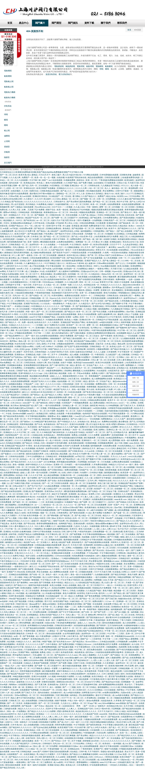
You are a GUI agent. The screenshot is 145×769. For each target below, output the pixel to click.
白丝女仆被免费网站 (27, 287)
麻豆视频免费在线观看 (127, 277)
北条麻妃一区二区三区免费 (27, 239)
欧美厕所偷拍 (91, 507)
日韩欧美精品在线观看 (49, 191)
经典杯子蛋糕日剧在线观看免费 (55, 751)
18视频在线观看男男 (65, 344)
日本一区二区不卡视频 (72, 741)
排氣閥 (7, 152)
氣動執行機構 (9, 97)
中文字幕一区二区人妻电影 (52, 607)
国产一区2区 (89, 706)
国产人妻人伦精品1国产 (48, 489)
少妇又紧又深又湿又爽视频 (64, 735)
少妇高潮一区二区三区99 (40, 564)
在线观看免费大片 (115, 298)
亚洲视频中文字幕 (97, 518)
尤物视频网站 (112, 647)
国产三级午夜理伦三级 (59, 365)
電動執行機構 (9, 92)
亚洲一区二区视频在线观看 (91, 293)
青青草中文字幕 (106, 282)
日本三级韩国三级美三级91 (113, 674)
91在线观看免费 (121, 392)
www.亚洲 (64, 760)
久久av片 (123, 456)
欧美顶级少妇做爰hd (55, 502)
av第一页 (18, 636)
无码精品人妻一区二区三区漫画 (75, 405)
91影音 (42, 518)
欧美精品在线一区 (92, 285)
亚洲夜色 (7, 532)
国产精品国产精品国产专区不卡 (20, 674)
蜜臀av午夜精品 (10, 212)
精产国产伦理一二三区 (103, 612)
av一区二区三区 (43, 220)
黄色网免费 (133, 188)
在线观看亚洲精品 (59, 379)
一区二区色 (82, 566)
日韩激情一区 (102, 666)
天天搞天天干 (15, 719)
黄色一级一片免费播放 (16, 711)
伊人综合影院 (65, 489)
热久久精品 (33, 518)
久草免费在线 (90, 698)
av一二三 (38, 505)
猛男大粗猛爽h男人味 (107, 314)
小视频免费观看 (102, 349)
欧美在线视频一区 (9, 360)
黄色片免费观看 (67, 336)
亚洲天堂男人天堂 (135, 585)
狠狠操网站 (139, 191)
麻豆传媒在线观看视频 (72, 666)
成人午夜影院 (23, 258)
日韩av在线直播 (47, 725)
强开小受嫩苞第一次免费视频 (89, 220)
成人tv (125, 743)
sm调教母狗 (20, 301)
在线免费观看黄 (114, 204)
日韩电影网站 (99, 231)
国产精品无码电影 (119, 574)
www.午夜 (15, 751)
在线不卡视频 (67, 362)
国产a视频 (108, 510)
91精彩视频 (133, 400)
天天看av (96, 242)
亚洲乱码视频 (31, 400)
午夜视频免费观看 (81, 403)
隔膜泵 (7, 157)
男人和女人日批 (71, 223)
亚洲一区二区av (7, 333)
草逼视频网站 (24, 411)
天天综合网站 (135, 196)
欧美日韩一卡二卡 (27, 328)
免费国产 (101, 196)
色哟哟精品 (23, 379)
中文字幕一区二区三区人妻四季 (130, 330)
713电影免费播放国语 (70, 558)
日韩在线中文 (60, 202)
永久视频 (52, 676)
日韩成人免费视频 (35, 601)
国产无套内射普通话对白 (132, 738)
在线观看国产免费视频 (29, 690)
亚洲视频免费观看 (106, 443)
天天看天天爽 (35, 282)
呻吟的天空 (102, 615)
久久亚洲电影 (109, 663)
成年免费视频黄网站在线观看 (111, 684)
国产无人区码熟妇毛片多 (117, 432)
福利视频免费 (96, 446)
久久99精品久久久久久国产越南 (64, 427)
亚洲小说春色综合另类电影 (81, 352)
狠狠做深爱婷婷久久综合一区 (75, 376)
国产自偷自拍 (44, 427)
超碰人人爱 (25, 472)
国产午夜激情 (107, 336)
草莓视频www (124, 293)
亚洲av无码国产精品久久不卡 (43, 387)
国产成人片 (46, 588)
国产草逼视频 (43, 459)
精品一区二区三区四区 (42, 389)
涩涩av (101, 255)
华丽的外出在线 (105, 481)
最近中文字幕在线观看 (109, 746)
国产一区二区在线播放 (126, 534)
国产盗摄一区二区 (121, 513)
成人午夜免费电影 (43, 636)
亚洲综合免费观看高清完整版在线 (101, 333)
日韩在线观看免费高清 (39, 258)
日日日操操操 (110, 690)
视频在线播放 (104, 609)
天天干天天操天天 (105, 711)
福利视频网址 (86, 231)
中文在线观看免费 (110, 719)
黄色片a (91, 566)
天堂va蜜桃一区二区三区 (43, 655)
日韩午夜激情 (109, 279)
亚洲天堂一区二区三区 (131, 542)
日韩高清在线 (30, 362)
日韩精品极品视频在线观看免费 (48, 545)
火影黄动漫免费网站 (116, 312)
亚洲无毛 (74, 529)
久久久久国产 (120, 419)
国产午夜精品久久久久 (67, 422)
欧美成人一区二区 (28, 459)
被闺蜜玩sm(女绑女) (14, 542)
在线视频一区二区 (122, 489)
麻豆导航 (37, 641)
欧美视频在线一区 (40, 440)
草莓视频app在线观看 (57, 408)
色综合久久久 (31, 647)
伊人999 (38, 757)
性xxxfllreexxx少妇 (43, 207)
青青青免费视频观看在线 (47, 523)
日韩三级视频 (117, 564)
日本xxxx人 (99, 757)
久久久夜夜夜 (54, 322)
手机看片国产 (6, 306)
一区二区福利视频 (11, 679)
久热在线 (11, 371)
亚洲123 (60, 518)
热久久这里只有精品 (51, 577)
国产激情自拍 (42, 403)
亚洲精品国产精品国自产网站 (73, 322)
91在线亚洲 (42, 497)
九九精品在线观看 (131, 269)
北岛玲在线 (130, 215)
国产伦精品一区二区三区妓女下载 (102, 491)
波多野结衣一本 (36, 244)
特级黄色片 (20, 250)
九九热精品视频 (21, 317)
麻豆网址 (113, 247)
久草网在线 (121, 553)
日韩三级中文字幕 (69, 532)
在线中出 (9, 722)
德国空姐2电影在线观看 (38, 585)
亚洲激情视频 (91, 443)
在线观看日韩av (62, 609)
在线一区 (72, 373)
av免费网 (114, 427)
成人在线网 (15, 692)
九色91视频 (128, 671)
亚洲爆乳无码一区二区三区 (103, 357)
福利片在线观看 (39, 765)
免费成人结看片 (98, 373)
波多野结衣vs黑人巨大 (98, 486)
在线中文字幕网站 (98, 537)
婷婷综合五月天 (89, 448)
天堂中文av (38, 285)
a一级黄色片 (100, 706)
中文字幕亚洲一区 (125, 352)
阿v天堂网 (129, 666)
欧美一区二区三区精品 (87, 687)
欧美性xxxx (71, 263)
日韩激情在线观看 (54, 628)
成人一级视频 (55, 687)
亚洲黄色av (20, 354)
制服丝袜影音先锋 (136, 253)
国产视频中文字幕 (120, 303)
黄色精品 (67, 228)
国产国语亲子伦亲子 (61, 253)
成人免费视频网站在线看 (102, 379)
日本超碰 (57, 287)
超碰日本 (35, 521)
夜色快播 (46, 419)
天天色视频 (34, 279)
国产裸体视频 (53, 515)
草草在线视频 (111, 306)
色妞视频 (86, 537)
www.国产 (37, 751)
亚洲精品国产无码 (85, 709)
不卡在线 (19, 730)
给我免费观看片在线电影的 (83, 556)
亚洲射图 (73, 494)
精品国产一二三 (54, 368)
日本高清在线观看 (36, 314)
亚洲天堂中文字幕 (54, 226)
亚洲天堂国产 (50, 599)
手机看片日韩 (103, 671)
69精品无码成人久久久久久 (18, 521)
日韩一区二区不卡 (50, 354)
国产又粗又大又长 (29, 692)
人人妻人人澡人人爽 (16, 738)
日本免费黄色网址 (111, 218)
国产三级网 (136, 550)
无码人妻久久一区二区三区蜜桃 (50, 738)
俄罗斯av (14, 341)
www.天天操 (108, 580)
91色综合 (57, 532)
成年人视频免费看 (113, 658)
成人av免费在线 (40, 397)
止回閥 (7, 141)
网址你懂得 (56, 261)
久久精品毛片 (85, 303)
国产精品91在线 (112, 301)
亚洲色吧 (15, 261)
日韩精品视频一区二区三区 (129, 668)
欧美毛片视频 (17, 523)
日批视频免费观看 (26, 545)
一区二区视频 (41, 408)
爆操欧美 (62, 255)
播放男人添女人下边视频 (128, 314)
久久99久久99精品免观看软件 (73, 674)
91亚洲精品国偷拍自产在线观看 (16, 580)
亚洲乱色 (27, 491)
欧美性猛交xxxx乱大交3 (131, 459)
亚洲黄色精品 (98, 306)
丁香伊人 (64, 591)
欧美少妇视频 (123, 266)
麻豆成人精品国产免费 (61, 542)
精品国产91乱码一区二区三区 (37, 218)
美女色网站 (4, 328)
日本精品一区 (137, 354)
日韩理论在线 (136, 513)
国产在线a (52, 481)
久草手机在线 (39, 223)
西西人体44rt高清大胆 (106, 475)
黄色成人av (96, 422)
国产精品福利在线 (24, 451)
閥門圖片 (40, 23)
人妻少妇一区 (39, 226)
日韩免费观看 (6, 502)
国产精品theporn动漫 (111, 682)
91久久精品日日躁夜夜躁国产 (38, 301)
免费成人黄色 (45, 652)
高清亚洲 (21, 644)
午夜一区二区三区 (120, 588)
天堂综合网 (101, 733)
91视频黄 (109, 234)
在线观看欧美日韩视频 (74, 738)
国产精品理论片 (69, 459)
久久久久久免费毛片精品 (14, 556)
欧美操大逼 (6, 255)
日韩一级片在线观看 (39, 472)
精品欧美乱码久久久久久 (108, 387)
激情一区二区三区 (135, 556)
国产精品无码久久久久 (127, 735)
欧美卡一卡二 (87, 295)
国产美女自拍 (98, 550)
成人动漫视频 (129, 467)
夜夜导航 (112, 577)
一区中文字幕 (67, 569)
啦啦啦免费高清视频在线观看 (78, 588)
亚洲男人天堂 (94, 494)
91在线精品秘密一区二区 (56, 596)
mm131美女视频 (135, 456)
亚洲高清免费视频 (94, 663)
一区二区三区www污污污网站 (88, 682)
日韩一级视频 (105, 271)
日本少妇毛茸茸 (98, 647)
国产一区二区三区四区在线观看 (50, 312)
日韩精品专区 (52, 456)
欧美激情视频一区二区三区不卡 (125, 435)
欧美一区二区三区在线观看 (18, 309)
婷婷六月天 (46, 494)
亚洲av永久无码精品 (95, 193)
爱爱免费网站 (9, 475)
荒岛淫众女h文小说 (131, 242)
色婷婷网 (122, 647)
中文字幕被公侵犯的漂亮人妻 (115, 725)
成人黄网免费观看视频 (47, 647)
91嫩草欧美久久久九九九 (67, 620)
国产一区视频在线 (37, 548)
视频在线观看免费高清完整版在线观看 (107, 210)
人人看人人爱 (46, 247)
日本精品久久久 (134, 478)
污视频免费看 (109, 328)
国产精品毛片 (48, 609)
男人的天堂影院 (18, 204)
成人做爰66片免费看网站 (69, 271)
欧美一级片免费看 (29, 478)
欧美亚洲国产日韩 (58, 258)
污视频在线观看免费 (92, 719)
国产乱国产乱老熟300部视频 (76, 346)
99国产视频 (47, 641)
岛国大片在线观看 (85, 411)
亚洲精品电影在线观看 (61, 553)
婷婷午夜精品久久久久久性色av (39, 464)
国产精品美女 (79, 641)
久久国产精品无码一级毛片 (60, 250)
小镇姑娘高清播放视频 (24, 293)
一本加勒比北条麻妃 (21, 306)
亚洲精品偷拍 (116, 242)
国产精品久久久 (21, 585)
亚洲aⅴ (40, 698)
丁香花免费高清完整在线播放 (67, 497)
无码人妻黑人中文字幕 (46, 344)
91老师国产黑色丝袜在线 (76, 177)
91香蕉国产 (67, 403)
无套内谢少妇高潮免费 (37, 481)
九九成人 (85, 526)
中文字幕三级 (35, 180)
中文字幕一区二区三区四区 (92, 301)
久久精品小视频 (90, 309)
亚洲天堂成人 (129, 532)
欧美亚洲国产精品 (61, 601)
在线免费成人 (124, 250)
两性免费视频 (25, 623)
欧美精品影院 (92, 322)
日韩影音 (25, 395)
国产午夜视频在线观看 (67, 510)
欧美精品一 (8, 349)
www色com (5, 481)
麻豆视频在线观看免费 (103, 397)
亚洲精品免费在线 (54, 228)
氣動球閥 (90, 66)
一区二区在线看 (81, 569)
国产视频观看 (38, 491)
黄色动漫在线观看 (54, 633)
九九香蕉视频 (137, 349)
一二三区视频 (37, 325)
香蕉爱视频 (49, 660)
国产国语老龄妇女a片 (95, 617)
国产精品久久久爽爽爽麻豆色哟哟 (84, 754)
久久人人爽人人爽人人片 (52, 717)
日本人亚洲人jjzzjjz (22, 349)
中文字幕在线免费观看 (20, 470)
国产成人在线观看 (125, 231)
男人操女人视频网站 (88, 655)
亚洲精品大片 (15, 215)
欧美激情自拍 (50, 424)
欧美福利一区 (70, 269)
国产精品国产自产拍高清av (11, 357)
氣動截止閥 (8, 87)
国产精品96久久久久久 (127, 228)
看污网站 (76, 196)
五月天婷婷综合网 (115, 625)
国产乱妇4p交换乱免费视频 (45, 727)
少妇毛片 (111, 502)
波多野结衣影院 (52, 448)
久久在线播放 (50, 244)
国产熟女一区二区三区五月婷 (91, 599)
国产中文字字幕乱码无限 (69, 612)
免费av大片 (31, 499)
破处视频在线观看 (65, 526)
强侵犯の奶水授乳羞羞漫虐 (112, 751)
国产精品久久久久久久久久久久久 (129, 580)
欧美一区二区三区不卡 (30, 274)
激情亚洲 (93, 405)
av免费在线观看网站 (45, 556)
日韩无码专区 (138, 451)
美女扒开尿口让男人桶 (126, 722)
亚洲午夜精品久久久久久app (30, 373)
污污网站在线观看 (91, 175)
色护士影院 (31, 556)
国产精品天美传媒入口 (120, 349)
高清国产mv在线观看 (61, 309)
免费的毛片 (84, 427)
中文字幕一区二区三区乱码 (109, 341)
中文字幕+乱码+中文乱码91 (19, 338)
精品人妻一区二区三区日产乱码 (32, 341)
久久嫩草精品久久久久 (33, 263)
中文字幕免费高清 (82, 647)
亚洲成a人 (55, 558)
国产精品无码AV (111, 558)
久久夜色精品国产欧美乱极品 (87, 582)
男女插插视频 (57, 360)
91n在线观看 (112, 250)
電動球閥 (80, 66)
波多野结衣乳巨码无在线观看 (27, 507)
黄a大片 (66, 545)
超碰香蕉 (137, 175)
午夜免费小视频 (94, 395)
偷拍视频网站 (104, 309)
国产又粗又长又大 (128, 405)
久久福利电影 (35, 269)
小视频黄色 (94, 762)
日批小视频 (23, 518)
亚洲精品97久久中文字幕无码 (109, 317)
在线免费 (107, 604)
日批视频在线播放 (57, 719)
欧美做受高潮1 (67, 652)
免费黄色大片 (113, 733)
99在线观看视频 (47, 695)
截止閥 (7, 130)
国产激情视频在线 (83, 306)
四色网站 (14, 328)
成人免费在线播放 (97, 403)
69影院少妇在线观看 (58, 451)
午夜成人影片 (72, 303)
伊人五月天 (86, 247)
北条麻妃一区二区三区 (109, 338)
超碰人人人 (83, 623)
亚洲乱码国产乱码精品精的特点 (90, 631)
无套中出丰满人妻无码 (95, 593)
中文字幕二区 (80, 650)
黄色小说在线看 (85, 529)
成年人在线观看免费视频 (93, 628)
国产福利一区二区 (20, 502)
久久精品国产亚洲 (90, 714)
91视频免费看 (70, 180)
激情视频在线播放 (112, 472)
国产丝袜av (108, 497)
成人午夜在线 (55, 440)
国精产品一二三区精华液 (91, 639)
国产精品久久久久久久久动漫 (21, 757)
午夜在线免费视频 (73, 413)
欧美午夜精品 (58, 582)
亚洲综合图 (118, 532)
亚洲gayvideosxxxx (43, 569)
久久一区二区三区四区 (80, 204)
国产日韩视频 (45, 582)
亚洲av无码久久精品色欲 (117, 226)
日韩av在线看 (78, 234)
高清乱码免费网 (137, 489)
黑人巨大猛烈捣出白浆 (27, 360)
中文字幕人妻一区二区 (100, 454)
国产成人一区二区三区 (118, 727)
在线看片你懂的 (110, 239)
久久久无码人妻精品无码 (116, 448)
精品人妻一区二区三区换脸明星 (83, 483)
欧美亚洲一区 (126, 472)
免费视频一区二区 (83, 242)
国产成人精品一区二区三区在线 (88, 515)
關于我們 (105, 23)
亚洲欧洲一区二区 (52, 698)
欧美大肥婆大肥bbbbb (115, 424)
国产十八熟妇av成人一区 (124, 760)
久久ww (95, 282)
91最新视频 (95, 526)
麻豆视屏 (84, 226)
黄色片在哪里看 (69, 593)
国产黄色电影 (75, 448)
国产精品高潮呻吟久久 (15, 336)
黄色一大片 (54, 537)
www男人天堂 (23, 269)
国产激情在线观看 (77, 513)
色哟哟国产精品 (66, 523)
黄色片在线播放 (110, 293)
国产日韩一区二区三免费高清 (40, 762)
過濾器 (7, 147)
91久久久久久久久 (121, 481)
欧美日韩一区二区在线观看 (30, 550)
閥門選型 (56, 23)
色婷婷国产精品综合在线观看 (94, 413)
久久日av (118, 754)
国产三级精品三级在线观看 (22, 207)
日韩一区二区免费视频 (106, 199)
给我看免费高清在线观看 (102, 499)
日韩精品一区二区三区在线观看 (109, 451)
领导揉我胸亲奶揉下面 (16, 242)
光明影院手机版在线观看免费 (120, 408)
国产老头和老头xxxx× (62, 641)
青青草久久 (115, 542)
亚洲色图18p (53, 684)
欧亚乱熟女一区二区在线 (15, 615)
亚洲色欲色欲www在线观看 (130, 714)
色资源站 (90, 523)
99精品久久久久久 (45, 287)
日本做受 (68, 464)
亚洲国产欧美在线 (31, 303)
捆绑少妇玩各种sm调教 (34, 660)
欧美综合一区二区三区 (131, 607)
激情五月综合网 (110, 668)
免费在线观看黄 (83, 360)
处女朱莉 (95, 741)
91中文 (19, 220)
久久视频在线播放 (72, 247)
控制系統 (8, 106)
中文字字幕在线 (34, 419)
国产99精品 (121, 502)
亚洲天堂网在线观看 (12, 448)
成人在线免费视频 (29, 701)
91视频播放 (78, 548)
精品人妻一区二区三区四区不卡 (23, 489)
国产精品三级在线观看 (72, 338)
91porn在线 (117, 271)
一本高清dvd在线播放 (118, 253)
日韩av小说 (121, 183)
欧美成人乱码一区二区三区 (121, 346)
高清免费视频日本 (26, 505)
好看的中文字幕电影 (103, 478)
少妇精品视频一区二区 (86, 475)
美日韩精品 (31, 204)
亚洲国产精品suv (16, 226)
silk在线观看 (107, 494)
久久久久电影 (87, 397)
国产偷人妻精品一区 (111, 261)
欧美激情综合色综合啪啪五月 (32, 320)
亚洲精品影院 (13, 424)
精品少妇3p (111, 196)
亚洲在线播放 (26, 588)
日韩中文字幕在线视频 (42, 532)
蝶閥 (6, 120)
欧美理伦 (81, 593)
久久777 (129, 193)
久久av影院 (61, 757)
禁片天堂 (48, 601)
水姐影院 (60, 317)
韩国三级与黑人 (43, 558)
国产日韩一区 (87, 612)
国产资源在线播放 (127, 218)
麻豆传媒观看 (38, 623)
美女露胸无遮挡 (60, 274)
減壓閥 (7, 136)
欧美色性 (107, 743)
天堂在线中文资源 (28, 561)
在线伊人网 (42, 362)
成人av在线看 (26, 196)
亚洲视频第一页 (128, 682)
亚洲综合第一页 (132, 652)
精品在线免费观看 (95, 177)
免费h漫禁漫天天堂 (97, 226)
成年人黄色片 (135, 588)
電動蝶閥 (99, 66)
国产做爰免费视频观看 (133, 609)
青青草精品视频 (27, 424)
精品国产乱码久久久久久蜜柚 (43, 381)
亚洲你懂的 (40, 328)
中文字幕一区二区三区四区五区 (18, 529)
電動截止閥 (8, 81)
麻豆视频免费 (90, 438)
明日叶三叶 (139, 427)
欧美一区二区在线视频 (83, 430)
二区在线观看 (79, 191)
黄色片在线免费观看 (54, 183)
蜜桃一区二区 (74, 397)
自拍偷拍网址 (107, 376)
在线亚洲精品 (30, 754)
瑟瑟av (40, 561)
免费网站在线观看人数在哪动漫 (115, 422)
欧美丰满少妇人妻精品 (28, 175)
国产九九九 (121, 263)
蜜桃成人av (9, 628)
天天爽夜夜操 (6, 687)
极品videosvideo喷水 (132, 285)
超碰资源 (20, 682)
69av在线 (21, 572)
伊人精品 (4, 735)
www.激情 (34, 582)
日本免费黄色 (83, 765)
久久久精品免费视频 (69, 730)
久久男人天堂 (15, 210)
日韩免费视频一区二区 (102, 532)
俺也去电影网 (116, 671)
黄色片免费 (133, 574)
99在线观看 (18, 663)
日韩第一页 (5, 631)
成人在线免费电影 (105, 760)
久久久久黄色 (90, 467)
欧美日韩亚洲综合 (87, 564)
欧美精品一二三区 (37, 502)
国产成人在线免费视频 (132, 658)
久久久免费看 (94, 435)
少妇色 (65, 440)
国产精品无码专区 (19, 462)
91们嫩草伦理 (6, 352)
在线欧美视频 (75, 440)
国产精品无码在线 (75, 258)
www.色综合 (134, 443)
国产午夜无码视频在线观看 (127, 650)
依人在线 (62, 472)
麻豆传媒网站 (117, 454)
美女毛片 (129, 684)
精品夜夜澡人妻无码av (84, 652)
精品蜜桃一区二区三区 (66, 411)
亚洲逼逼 (75, 226)
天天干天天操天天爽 (103, 572)
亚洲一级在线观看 (81, 679)
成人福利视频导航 (33, 593)
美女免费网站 (130, 564)
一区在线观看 (132, 336)
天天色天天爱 (76, 545)
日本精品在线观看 (107, 641)
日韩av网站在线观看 (106, 263)
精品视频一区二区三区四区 (125, 591)
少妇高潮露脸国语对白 (18, 282)
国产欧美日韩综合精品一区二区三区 (98, 392)
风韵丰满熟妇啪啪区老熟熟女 (102, 722)
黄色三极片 (57, 175)
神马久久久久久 (126, 427)
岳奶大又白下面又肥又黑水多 (63, 220)
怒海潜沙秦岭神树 (116, 666)
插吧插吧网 (16, 706)
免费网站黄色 (101, 384)
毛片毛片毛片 (123, 529)
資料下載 (89, 23)
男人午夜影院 (63, 387)
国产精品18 (27, 443)
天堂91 (100, 215)
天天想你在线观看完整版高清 (12, 633)
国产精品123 (70, 312)
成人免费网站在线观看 (59, 572)
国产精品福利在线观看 (35, 628)
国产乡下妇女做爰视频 (93, 258)
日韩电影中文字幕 (13, 285)
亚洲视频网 (53, 612)
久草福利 (33, 379)
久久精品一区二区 (51, 285)
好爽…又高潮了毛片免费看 (33, 210)
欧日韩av (15, 405)
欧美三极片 (120, 193)
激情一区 (110, 636)
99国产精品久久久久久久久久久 (61, 349)
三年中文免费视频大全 (35, 456)
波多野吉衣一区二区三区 (126, 663)
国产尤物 (88, 658)
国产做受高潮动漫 (94, 725)
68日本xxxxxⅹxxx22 (115, 403)
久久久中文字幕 (36, 475)
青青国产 (54, 663)
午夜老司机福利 (85, 532)
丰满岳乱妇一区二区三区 (37, 250)
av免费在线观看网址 (66, 242)
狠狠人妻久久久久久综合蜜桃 (132, 537)
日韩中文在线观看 (17, 312)
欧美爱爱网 (120, 545)
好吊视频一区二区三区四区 (123, 207)
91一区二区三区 (77, 698)
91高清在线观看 (75, 392)
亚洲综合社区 (30, 188)
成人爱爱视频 (114, 440)
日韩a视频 (50, 223)
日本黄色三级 (37, 236)
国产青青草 (101, 625)
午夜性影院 (100, 354)
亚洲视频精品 (33, 615)
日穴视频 (65, 185)
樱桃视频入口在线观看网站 (84, 371)
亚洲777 (134, 572)
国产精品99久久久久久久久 (20, 727)
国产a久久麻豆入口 (79, 419)
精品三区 (123, 236)
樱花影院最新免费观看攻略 (75, 491)
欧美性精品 (84, 218)
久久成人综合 (80, 207)
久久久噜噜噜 (128, 494)
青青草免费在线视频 (64, 725)
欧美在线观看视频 (126, 306)
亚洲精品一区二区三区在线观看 (26, 591)
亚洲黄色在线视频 (69, 328)
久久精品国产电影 (94, 591)
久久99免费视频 (112, 405)
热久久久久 (5, 381)
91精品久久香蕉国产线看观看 (36, 663)
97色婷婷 (60, 223)
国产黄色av (35, 395)
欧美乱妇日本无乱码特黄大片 (43, 392)
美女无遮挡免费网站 (40, 338)
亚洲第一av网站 (72, 317)
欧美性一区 (51, 341)
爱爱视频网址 (82, 762)
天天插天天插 (133, 183)
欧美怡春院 (129, 180)
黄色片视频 (108, 591)
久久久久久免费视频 (23, 440)
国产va (129, 679)
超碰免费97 (106, 435)
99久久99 (19, 760)
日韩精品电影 (24, 212)
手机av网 (14, 690)
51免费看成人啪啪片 (45, 204)
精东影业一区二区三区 (53, 505)
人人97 (54, 400)
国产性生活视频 (100, 312)
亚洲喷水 (117, 494)
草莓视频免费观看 (66, 456)
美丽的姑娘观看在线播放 (21, 397)
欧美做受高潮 (91, 671)
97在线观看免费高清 (98, 765)
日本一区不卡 (76, 499)
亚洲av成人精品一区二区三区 (109, 467)
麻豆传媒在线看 (49, 550)
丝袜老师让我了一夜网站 (130, 295)
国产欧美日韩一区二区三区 (29, 609)
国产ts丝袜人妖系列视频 (53, 269)
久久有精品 (5, 202)
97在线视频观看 (95, 253)
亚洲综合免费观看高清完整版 (69, 604)
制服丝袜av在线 (125, 599)
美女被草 (47, 199)
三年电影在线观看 (52, 314)
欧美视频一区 (137, 558)
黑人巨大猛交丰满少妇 (72, 175)
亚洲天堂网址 (84, 330)
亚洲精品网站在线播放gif (21, 223)
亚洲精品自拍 (74, 749)
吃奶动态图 (14, 277)
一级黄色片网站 (102, 269)
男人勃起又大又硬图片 (46, 754)
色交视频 (11, 641)
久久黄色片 (29, 199)
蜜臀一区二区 (105, 207)
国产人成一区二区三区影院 (127, 660)
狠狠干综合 (51, 210)
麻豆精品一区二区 (119, 188)
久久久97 (38, 199)
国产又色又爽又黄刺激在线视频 (51, 478)
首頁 (9, 23)
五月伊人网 (92, 481)
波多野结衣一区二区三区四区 (93, 633)
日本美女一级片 (123, 550)
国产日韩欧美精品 (55, 470)
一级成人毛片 (9, 666)
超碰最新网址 (59, 617)
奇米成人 (41, 183)
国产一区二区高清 (15, 703)
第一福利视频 (133, 612)
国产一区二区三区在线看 (49, 703)
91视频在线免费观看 (55, 320)
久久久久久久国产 (35, 462)
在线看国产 (41, 368)
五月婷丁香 (21, 537)
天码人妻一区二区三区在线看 (103, 360)
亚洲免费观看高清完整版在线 (36, 365)
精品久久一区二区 (110, 515)
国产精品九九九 (16, 660)
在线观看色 (86, 379)
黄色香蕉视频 (111, 470)
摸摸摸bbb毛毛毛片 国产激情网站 (14, 582)
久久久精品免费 (71, 282)
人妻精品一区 (53, 631)
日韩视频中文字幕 (92, 738)
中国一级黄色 (92, 207)
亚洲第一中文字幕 (65, 341)
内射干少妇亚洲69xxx (114, 255)
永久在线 (136, 644)
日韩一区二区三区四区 (106, 548)
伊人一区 (28, 226)
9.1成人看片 (64, 574)
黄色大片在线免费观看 (87, 314)
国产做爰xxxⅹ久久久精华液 (12, 400)
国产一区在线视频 (128, 371)
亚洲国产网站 (24, 652)
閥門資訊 (73, 23)
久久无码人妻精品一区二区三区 (65, 199)
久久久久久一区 (70, 505)
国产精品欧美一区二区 (129, 223)
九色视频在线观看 (102, 574)
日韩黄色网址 (63, 513)
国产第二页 (92, 255)
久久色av (13, 652)
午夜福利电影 (100, 620)
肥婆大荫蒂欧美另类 (66, 711)
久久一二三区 (106, 365)
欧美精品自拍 (30, 183)
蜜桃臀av (107, 287)
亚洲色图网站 (76, 733)
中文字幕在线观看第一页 (119, 413)
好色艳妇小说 (123, 368)
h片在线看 (33, 722)
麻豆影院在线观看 (134, 419)
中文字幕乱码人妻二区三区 (57, 534)
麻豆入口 (26, 392)
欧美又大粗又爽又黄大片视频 (112, 679)
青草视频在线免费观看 (66, 462)
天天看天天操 (116, 269)
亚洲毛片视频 (129, 317)
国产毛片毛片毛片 (35, 486)
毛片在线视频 (75, 537)
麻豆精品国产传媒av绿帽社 (85, 341)
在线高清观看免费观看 (131, 204)
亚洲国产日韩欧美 (41, 451)
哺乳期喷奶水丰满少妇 (26, 497)
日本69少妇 (36, 743)
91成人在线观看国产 (49, 271)
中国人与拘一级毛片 (76, 701)
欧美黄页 (91, 349)
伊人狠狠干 (18, 352)
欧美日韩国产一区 (127, 757)
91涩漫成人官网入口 (121, 572)
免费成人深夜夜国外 (12, 639)
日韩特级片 (47, 743)
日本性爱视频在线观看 (109, 175)
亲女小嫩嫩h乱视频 (65, 416)
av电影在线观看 (106, 322)
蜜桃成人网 (23, 564)
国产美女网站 (83, 735)
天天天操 (22, 515)
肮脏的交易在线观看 (8, 569)
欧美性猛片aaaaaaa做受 (84, 362)
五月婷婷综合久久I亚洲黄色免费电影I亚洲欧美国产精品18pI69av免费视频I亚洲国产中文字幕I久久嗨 (41, 172)
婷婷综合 (81, 180)
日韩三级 (4, 719)
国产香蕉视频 (29, 636)
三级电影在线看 (10, 709)
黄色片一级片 (52, 574)
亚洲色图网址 (135, 655)
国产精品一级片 (31, 357)
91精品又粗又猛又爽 (64, 660)
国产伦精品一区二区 (119, 655)
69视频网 (59, 282)
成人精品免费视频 (51, 475)
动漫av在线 (50, 623)
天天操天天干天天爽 (15, 271)
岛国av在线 (126, 692)
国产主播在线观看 (26, 569)
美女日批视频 (54, 362)
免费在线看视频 (71, 470)
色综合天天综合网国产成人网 (17, 236)
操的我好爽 (81, 349)
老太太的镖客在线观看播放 (47, 336)
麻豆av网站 (47, 735)
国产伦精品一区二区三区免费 (49, 467)
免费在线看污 (98, 601)
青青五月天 (101, 250)
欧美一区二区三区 (84, 312)
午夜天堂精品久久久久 (9, 561)
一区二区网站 (131, 403)
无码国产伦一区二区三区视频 (91, 470)
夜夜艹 (45, 180)
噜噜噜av (13, 684)
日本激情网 (131, 263)
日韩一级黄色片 (21, 722)
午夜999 (80, 263)
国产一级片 (30, 336)
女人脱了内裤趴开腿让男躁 (18, 483)
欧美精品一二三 (43, 714)
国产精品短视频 (137, 411)
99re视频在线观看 (94, 191)
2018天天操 (66, 298)
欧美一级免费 (55, 459)
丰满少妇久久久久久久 (24, 553)
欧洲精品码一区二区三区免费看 (43, 330)
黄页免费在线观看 (95, 650)
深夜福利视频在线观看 (31, 735)
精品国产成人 (46, 521)
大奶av (80, 467)
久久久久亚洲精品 (95, 690)
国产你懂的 (137, 741)
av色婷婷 (4, 601)
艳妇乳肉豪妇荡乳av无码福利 (21, 408)
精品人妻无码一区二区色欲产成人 (84, 365)
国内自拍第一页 (16, 183)
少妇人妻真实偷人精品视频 (55, 373)
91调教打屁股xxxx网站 (24, 346)
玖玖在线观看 (123, 548)
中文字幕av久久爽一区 (50, 580)
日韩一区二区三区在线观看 (48, 730)
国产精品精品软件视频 (103, 416)
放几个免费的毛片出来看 (55, 325)
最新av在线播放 (49, 604)
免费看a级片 (58, 301)
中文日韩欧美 (75, 244)
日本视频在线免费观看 (123, 540)
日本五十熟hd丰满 (102, 709)
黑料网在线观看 (64, 435)
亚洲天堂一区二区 (67, 684)
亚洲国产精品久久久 (93, 261)
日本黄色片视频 (96, 472)
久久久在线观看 (21, 180)
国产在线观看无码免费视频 (90, 279)
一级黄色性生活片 (20, 566)
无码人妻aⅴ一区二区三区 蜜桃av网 (81, 615)
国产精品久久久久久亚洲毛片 (128, 521)
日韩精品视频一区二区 (39, 298)
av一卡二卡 (20, 628)
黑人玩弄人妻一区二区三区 (112, 582)
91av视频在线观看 (109, 266)
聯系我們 (122, 23)
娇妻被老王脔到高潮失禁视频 (16, 253)
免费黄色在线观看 (72, 295)
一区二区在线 (135, 261)
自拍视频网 (121, 333)
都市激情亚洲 (49, 757)
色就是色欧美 (107, 701)
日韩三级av (51, 518)
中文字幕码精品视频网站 (36, 416)
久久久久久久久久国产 (35, 644)
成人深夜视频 (124, 354)
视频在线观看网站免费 (57, 397)
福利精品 (74, 695)
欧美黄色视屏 (9, 239)
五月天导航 (129, 706)
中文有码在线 (84, 328)
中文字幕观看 (79, 725)
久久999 (124, 261)
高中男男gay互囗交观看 (122, 287)
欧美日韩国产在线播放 (46, 188)
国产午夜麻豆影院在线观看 (131, 325)
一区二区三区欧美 (100, 440)
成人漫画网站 (87, 580)
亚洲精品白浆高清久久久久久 (51, 357)
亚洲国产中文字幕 (39, 349)
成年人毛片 (58, 247)
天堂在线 (101, 438)
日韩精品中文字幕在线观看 (107, 320)
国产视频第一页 (41, 215)
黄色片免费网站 (121, 397)
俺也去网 (122, 344)
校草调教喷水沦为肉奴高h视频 (41, 625)
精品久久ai (131, 333)
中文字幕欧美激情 (107, 553)
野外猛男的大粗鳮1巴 (22, 655)
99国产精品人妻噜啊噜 (129, 639)
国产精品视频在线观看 (68, 330)
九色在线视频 (109, 650)
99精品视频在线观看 (21, 676)
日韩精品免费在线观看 (97, 400)
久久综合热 (45, 303)
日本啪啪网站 (30, 368)
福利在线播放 (28, 741)
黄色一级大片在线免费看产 (82, 574)
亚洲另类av (49, 491)
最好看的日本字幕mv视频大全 (42, 193)
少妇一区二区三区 (96, 188)
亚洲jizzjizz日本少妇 (89, 271)
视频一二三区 (71, 607)
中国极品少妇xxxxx (83, 644)
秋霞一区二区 (129, 754)
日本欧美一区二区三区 (35, 633)
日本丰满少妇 (133, 502)
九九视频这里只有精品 (110, 185)
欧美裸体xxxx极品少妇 (104, 545)
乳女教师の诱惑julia (50, 760)
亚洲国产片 (11, 572)
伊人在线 (25, 719)
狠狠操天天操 (102, 228)
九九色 (25, 617)
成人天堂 (81, 459)
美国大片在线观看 (122, 282)
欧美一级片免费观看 (130, 440)
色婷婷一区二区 (70, 395)
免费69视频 (121, 279)
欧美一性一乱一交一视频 (45, 177)
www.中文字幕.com (108, 762)
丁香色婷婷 (139, 684)
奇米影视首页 (136, 730)
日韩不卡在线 (79, 663)
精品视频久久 (9, 220)
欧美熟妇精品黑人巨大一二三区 (44, 639)
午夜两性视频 (30, 631)
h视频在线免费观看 (87, 212)
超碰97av (82, 395)
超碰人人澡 (34, 617)
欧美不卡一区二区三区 (117, 400)
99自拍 (101, 405)
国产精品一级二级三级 (92, 239)
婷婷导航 (13, 534)
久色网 (105, 253)
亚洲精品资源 (110, 368)
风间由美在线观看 (130, 596)
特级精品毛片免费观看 (102, 588)
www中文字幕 (35, 317)
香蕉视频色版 (37, 212)
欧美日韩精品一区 (100, 676)
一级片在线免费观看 (52, 405)
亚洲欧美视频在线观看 (20, 387)
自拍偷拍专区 (57, 692)
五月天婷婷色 (39, 620)
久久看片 (56, 652)
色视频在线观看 (30, 703)
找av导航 (130, 312)
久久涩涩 (23, 314)
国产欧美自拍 (17, 202)
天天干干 (65, 698)
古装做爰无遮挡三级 (126, 762)
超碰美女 (66, 419)
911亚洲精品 (119, 234)
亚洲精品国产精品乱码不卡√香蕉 (19, 446)
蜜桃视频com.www (112, 561)
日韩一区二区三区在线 (26, 467)
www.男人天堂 (124, 247)
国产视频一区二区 (88, 199)
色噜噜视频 (92, 387)
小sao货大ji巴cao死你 (83, 416)
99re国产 (110, 518)
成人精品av (83, 494)
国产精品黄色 (96, 218)
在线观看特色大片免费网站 (132, 717)
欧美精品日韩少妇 (105, 507)
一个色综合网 (63, 244)
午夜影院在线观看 (79, 253)
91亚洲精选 (55, 185)
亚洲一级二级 (6, 486)
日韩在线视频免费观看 (85, 344)
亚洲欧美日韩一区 (87, 320)
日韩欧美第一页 (67, 486)
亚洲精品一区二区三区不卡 (37, 687)
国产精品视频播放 (68, 631)
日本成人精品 (111, 344)
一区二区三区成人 (43, 553)
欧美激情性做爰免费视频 (72, 261)
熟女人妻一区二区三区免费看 (45, 746)
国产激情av (25, 422)
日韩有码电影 (41, 352)
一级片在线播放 (100, 577)
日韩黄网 (53, 472)
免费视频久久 (131, 365)
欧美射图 (133, 368)
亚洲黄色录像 (126, 175)
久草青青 (117, 701)
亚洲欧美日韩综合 (40, 196)
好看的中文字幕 (59, 636)
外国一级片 (31, 312)
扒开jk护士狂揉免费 (71, 446)
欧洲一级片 (51, 620)
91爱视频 (59, 346)
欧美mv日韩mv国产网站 (73, 507)
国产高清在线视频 (68, 566)
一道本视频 (117, 743)
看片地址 (122, 556)
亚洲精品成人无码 (85, 757)
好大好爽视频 (50, 462)
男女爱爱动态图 (96, 561)
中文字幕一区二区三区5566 (11, 494)
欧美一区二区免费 (98, 204)
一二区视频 (68, 207)
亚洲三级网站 (99, 430)
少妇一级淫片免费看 (25, 666)
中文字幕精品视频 (15, 303)
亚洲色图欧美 (137, 491)
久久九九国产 (104, 655)
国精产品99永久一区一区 (51, 507)
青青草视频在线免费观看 (30, 671)
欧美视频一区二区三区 (78, 274)
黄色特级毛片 (78, 542)
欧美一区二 (125, 733)
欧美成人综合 (6, 464)
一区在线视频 (94, 419)
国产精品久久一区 (13, 322)
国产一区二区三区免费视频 (90, 287)
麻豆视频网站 (11, 505)
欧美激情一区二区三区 (9, 459)
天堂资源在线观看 (98, 298)
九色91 (77, 526)
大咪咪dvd (9, 250)
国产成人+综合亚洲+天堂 (82, 236)
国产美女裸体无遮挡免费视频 (79, 202)
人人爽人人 (72, 709)
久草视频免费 (122, 641)
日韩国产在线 (22, 371)
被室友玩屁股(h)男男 (35, 454)
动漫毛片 (9, 585)
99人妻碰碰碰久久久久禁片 (77, 521)
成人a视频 (74, 354)
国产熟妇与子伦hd (63, 234)
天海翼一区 (130, 582)
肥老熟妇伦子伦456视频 (80, 210)
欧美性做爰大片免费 (104, 389)
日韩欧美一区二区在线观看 (97, 456)
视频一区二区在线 (48, 513)
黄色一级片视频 (79, 389)
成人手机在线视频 (37, 266)
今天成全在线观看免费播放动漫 (115, 395)
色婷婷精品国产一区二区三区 (17, 435)
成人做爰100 (90, 263)
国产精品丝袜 (114, 717)
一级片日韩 (27, 285)
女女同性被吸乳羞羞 (71, 633)
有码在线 (140, 615)
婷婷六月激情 (73, 472)
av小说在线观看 (56, 180)
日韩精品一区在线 (78, 400)
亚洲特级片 (86, 440)
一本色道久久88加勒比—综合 (120, 765)
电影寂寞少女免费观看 (115, 628)
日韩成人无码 (39, 443)
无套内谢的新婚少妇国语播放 (116, 411)
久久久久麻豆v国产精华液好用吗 (130, 199)
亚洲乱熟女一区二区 (78, 185)
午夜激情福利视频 (43, 293)
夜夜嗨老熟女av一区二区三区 (56, 212)
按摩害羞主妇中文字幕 (14, 647)
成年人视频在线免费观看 (106, 556)
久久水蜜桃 (10, 218)
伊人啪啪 (19, 577)
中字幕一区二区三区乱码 (115, 631)
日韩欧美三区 (15, 701)
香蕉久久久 (18, 558)
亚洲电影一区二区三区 (126, 601)
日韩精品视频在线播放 (130, 687)
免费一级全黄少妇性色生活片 (34, 322)
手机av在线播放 (84, 373)
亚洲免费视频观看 (131, 507)
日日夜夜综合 (132, 424)
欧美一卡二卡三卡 (88, 317)
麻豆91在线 (105, 607)
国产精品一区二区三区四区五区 (57, 236)
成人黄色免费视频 (122, 510)
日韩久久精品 (120, 711)
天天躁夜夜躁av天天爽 (34, 650)
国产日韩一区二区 (132, 454)
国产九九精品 (48, 679)
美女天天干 (130, 751)
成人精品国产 (53, 231)
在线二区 (35, 432)
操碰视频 (64, 537)
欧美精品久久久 (120, 379)
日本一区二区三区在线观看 (45, 255)
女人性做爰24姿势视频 (52, 593)
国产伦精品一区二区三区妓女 (87, 336)
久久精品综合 (94, 274)
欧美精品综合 (45, 430)
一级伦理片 (139, 765)
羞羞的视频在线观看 (41, 261)
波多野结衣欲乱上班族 (70, 231)
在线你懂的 (16, 191)
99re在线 (74, 212)
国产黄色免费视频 (93, 596)
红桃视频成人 (136, 462)
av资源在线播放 (100, 408)
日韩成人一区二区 (94, 743)
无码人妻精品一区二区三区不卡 (26, 247)
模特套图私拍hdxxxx (66, 550)
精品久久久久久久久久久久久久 (31, 709)
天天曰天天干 (45, 175)
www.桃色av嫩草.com (74, 658)
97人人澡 (81, 193)
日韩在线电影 (68, 384)
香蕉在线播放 (46, 274)
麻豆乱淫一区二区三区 (9, 422)
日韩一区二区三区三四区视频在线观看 (53, 499)
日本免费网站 (17, 368)
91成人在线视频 (70, 585)
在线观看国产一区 (15, 754)
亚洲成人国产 (26, 261)
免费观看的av (107, 419)
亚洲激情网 (88, 545)
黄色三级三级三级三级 (107, 483)
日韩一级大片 (101, 717)
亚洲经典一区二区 (118, 566)
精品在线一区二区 (53, 706)
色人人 (108, 188)
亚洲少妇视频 (133, 647)
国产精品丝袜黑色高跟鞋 (14, 416)
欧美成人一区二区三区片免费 (43, 411)
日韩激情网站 (97, 368)
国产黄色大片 (127, 212)
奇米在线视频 (72, 215)
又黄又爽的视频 (62, 695)
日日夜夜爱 (100, 223)
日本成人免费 (118, 365)
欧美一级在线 (63, 210)
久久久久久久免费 (33, 682)
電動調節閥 (59, 66)
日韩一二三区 (42, 537)
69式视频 (20, 593)
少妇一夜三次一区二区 (134, 357)
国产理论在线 (30, 523)
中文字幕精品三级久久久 (55, 263)
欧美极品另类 (42, 413)
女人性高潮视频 (111, 258)
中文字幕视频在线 (35, 599)
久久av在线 (90, 451)
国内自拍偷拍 (44, 692)
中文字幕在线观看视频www (94, 534)
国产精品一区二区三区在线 (104, 202)
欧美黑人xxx (122, 196)
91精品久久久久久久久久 (111, 285)
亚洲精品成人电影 (33, 354)
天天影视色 (94, 679)
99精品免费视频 (7, 344)
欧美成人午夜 (22, 475)
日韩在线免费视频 (87, 223)
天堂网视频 (82, 462)
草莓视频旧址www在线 (125, 636)
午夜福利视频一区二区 (41, 309)
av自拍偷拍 (98, 183)
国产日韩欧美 (135, 743)
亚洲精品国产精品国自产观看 (130, 483)
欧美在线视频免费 (66, 481)
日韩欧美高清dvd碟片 (64, 625)
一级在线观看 (69, 360)
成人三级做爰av (32, 271)
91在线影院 (102, 371)
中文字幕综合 (14, 735)
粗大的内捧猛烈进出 (60, 333)
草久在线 (91, 389)
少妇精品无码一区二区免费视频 (26, 607)
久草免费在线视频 (100, 464)
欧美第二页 (62, 392)
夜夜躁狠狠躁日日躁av (109, 325)
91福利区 (31, 537)
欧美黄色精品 (7, 636)
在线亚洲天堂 (114, 371)
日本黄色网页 (138, 617)
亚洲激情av (116, 607)
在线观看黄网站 (112, 569)
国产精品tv (41, 231)
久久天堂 (85, 722)
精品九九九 (70, 582)
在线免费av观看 (26, 228)
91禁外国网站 (58, 295)
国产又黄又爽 (41, 684)
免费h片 (36, 588)
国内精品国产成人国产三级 (31, 405)
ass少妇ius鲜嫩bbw (106, 703)
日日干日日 (57, 207)
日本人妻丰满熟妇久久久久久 (129, 360)
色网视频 (98, 580)
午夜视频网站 (131, 438)
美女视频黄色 (118, 290)
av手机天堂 (80, 456)
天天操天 (128, 451)
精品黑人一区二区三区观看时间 (63, 277)
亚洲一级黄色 (33, 242)
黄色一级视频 (19, 464)
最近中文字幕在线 (103, 695)
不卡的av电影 (93, 553)
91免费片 (84, 472)
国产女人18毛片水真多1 (97, 727)
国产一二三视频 (31, 430)
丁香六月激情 (125, 620)
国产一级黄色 (27, 255)
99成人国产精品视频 (32, 577)
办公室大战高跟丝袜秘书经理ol (53, 279)
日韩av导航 (14, 196)
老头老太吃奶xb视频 (42, 446)
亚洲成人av (44, 277)
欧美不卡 (113, 228)
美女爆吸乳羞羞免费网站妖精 (56, 529)
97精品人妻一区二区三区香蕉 (59, 290)
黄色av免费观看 (93, 701)
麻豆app (100, 448)
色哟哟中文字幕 (86, 620)
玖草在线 (120, 215)
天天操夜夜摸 (110, 183)
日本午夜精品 (52, 644)
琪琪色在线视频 (112, 757)
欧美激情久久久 (94, 674)
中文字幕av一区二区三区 (68, 599)
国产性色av (56, 741)
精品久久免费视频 (76, 596)
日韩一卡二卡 (124, 258)
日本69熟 (19, 263)
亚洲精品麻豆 (86, 408)
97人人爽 (16, 255)
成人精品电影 (126, 320)
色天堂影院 (33, 427)
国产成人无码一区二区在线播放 (35, 185)
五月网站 (120, 357)
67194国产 (5, 690)
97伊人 (117, 322)
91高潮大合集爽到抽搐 (21, 532)
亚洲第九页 (106, 290)
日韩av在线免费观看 (39, 719)
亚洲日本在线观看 (77, 424)
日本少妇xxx (16, 403)
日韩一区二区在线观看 (118, 384)
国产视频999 (121, 328)
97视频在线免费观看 (23, 333)
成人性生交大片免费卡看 (25, 231)
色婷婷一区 (88, 244)
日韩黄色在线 (94, 185)
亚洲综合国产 (124, 491)
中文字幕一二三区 (110, 639)
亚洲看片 (87, 499)
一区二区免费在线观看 (37, 612)
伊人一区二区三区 (91, 338)
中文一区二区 (28, 215)
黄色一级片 (69, 717)
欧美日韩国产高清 (56, 658)
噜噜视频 (35, 580)
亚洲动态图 (31, 572)
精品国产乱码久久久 (62, 389)
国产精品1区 (39, 228)
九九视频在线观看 (128, 338)
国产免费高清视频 (66, 644)
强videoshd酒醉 (19, 413)
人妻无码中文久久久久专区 (16, 266)
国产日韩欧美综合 (76, 451)
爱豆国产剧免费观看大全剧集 (121, 676)
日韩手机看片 (80, 481)
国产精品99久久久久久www (66, 655)
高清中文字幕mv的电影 (56, 709)
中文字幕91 (133, 448)
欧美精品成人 (50, 435)
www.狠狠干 (136, 258)
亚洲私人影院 (137, 733)
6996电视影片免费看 (65, 676)
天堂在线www (48, 282)
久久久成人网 (15, 177)
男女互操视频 (43, 572)
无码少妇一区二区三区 (62, 743)
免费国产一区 (28, 177)
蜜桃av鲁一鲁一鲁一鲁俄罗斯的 (83, 609)
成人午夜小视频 (121, 443)
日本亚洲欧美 (9, 438)
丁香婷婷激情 (87, 749)
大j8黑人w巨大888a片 (44, 346)
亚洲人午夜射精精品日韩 (10, 617)
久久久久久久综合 (53, 384)
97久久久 (125, 185)
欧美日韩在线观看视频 (99, 427)
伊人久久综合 (44, 379)
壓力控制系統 (64, 74)
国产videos (132, 328)
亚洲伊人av (13, 623)
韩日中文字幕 (123, 202)
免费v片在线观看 (85, 607)
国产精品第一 (28, 706)
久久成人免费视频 (83, 676)
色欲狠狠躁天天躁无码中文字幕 (65, 293)
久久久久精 (115, 687)
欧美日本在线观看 (103, 362)
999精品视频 (109, 215)
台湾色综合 (10, 548)
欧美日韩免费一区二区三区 (129, 470)
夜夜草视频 (126, 322)
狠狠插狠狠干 (56, 338)
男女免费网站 (109, 191)
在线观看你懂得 (119, 478)
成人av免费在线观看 (127, 719)
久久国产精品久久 (89, 196)
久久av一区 (110, 601)
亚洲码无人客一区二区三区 (117, 430)
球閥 (6, 114)
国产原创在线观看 (8, 269)
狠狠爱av (51, 416)
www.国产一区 (29, 403)
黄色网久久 (136, 416)
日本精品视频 (132, 234)
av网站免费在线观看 (121, 462)
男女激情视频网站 (87, 695)
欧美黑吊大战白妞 (20, 298)
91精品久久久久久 (24, 641)
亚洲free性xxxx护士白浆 (69, 639)
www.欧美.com (120, 499)
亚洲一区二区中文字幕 (135, 633)
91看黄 (96, 607)
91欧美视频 (82, 277)
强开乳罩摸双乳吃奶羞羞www (56, 561)
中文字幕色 (131, 690)
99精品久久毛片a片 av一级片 (121, 464)
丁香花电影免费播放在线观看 (111, 180)
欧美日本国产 (20, 234)
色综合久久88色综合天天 (91, 558)
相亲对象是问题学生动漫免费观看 (14, 193)
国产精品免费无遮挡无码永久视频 (59, 650)
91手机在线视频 (103, 566)
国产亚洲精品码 (122, 730)
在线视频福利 (125, 644)
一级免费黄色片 (58, 303)
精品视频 (108, 540)
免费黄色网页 (76, 239)
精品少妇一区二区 (136, 499)
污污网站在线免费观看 (39, 733)
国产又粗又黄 (111, 599)
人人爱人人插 (96, 660)
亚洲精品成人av (25, 746)
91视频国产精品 (49, 317)
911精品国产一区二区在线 (60, 196)
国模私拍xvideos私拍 (66, 682)
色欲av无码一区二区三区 (112, 274)
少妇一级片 (40, 384)
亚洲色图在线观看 (132, 290)
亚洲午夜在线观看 (17, 596)
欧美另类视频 (33, 513)
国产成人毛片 (63, 722)
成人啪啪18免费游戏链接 (41, 253)
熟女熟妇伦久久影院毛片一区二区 (76, 368)
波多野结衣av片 (130, 298)
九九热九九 (65, 703)
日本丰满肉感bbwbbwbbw (84, 250)
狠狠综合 (20, 218)
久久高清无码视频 (132, 255)
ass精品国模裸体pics (115, 438)
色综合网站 (71, 266)
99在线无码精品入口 (18, 427)
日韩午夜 (83, 751)
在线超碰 (119, 518)
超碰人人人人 (56, 376)
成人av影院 (58, 762)
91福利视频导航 (62, 204)
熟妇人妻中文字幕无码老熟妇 (23, 698)
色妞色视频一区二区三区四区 (69, 381)
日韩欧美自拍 (113, 295)
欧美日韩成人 (119, 336)
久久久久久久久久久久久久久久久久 (66, 714)
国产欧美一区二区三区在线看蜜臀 (92, 505)
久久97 (18, 717)
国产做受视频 (76, 534)
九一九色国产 (44, 360)
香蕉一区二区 (85, 282)
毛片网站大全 (96, 328)
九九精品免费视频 (52, 486)
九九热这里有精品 (130, 244)
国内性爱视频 (76, 309)
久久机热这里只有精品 (75, 432)
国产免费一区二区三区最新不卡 (64, 218)
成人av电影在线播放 (72, 692)
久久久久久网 (81, 188)
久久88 (25, 191)
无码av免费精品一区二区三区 (26, 695)
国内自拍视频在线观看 (112, 623)
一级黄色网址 (20, 762)
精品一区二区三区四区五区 (75, 690)
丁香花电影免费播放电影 (66, 623)
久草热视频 (124, 301)
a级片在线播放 (96, 510)
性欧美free (113, 714)
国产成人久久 (66, 191)
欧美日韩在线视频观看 (75, 617)
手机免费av (49, 234)
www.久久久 (12, 609)
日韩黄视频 (19, 540)
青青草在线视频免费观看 (45, 510)
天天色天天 (30, 540)
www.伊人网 (8, 290)
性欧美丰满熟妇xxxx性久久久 (102, 521)
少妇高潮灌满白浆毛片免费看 (106, 236)
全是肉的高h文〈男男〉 (72, 706)
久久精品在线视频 (70, 287)
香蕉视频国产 (95, 376)
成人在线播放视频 (31, 725)
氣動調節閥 (70, 66)
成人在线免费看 (129, 623)
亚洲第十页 (59, 464)
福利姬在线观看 (12, 320)
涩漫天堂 (100, 344)
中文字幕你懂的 (136, 303)
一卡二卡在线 (6, 413)
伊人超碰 (67, 226)
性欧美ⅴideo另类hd (32, 760)
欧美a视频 (85, 446)
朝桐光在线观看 (69, 467)
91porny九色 (55, 298)
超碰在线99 (57, 430)
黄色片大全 (109, 193)
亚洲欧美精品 (30, 730)
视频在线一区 (83, 510)
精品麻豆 (9, 440)
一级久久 (109, 585)
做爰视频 (35, 652)
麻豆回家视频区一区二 (84, 717)
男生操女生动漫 (53, 328)
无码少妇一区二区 (20, 295)
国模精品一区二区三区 (66, 193)
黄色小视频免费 (110, 277)
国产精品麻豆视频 (35, 234)
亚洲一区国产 (114, 505)
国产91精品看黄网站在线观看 (97, 542)
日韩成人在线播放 (77, 591)
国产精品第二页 (67, 515)
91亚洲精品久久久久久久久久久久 (45, 306)
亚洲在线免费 (79, 523)
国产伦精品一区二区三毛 (40, 295)
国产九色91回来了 (100, 247)
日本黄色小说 (120, 585)
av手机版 (14, 228)
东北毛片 (59, 491)
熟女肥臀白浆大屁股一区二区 (17, 668)
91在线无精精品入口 (126, 446)
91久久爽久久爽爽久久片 (45, 526)
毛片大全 (64, 577)
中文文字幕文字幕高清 (70, 580)
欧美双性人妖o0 (23, 438)
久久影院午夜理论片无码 (58, 352)
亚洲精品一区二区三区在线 (108, 212)
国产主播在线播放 (78, 333)
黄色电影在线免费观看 (50, 591)
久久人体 (21, 768)
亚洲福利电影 (112, 223)
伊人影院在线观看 (13, 478)
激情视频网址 (103, 687)
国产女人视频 (11, 518)
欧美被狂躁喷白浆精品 (127, 239)
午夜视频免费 (89, 733)
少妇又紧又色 (74, 379)
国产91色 (39, 424)
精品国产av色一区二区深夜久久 (37, 542)
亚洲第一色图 (66, 285)
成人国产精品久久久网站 (52, 395)
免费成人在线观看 (57, 413)
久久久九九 (78, 285)
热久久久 (4, 620)
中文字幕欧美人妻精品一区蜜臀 (86, 290)
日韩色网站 (64, 354)
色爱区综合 (34, 191)
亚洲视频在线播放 (15, 365)
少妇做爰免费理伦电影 (130, 177)
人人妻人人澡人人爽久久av (105, 529)
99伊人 (97, 266)
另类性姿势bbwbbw (8, 411)
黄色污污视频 (55, 403)
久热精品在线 (37, 435)
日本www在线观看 (63, 556)
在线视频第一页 (87, 354)
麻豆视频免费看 (49, 671)
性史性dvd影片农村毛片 (25, 344)
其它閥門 (8, 163)
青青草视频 (56, 419)
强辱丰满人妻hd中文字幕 (111, 526)
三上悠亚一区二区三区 (13, 188)
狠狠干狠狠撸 (61, 701)
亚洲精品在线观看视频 (18, 574)
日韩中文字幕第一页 (124, 191)
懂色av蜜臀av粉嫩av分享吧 (107, 523)
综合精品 (74, 751)
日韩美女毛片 (26, 389)
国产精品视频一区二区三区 (83, 228)
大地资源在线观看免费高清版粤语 (109, 652)
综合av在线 (111, 550)
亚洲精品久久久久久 (65, 188)
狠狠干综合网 (59, 521)
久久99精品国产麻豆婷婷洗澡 (44, 422)
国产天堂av (40, 706)
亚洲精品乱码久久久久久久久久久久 (30, 290)
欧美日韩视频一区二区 (36, 515)
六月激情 (56, 569)
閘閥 (6, 125)
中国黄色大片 (135, 727)
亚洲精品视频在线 (128, 561)
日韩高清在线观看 (112, 177)
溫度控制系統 (51, 74)
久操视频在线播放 (15, 384)
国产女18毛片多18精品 (101, 303)
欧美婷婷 (41, 448)
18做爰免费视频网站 (29, 277)
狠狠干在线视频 (111, 749)
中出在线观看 (9, 467)
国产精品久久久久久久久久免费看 (42, 711)
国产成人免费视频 (49, 438)
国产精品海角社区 (81, 660)
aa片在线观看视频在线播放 (81, 577)
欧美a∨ (132, 226)
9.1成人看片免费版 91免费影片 (78, 357)
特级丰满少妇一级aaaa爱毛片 (29, 604)
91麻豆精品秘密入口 (111, 459)
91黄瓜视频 (57, 446)
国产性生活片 (63, 424)
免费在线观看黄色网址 (14, 749)
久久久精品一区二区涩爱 (82, 489)
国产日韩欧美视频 (72, 301)
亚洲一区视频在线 (135, 566)
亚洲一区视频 (90, 548)
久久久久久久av (18, 499)
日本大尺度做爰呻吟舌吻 (87, 684)
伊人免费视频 (81, 486)
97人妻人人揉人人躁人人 (124, 389)
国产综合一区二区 (37, 371)
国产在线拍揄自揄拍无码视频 (70, 438)
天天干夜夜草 (93, 751)
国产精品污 (138, 599)
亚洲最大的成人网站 (56, 765)
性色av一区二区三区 (25, 510)
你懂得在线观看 (48, 682)
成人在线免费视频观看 (89, 746)
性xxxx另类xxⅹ (92, 641)
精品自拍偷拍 (125, 515)
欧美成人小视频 (71, 320)
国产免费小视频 (86, 183)
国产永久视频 (120, 612)
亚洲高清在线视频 (78, 387)
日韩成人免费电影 (84, 550)
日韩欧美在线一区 (57, 215)
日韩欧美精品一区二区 (18, 244)
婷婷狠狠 (86, 741)
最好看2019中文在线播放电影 (118, 617)
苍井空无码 (29, 352)
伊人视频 (105, 242)
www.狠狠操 (121, 703)
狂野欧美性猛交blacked (112, 596)
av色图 (6, 228)
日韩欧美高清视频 (46, 701)
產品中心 (24, 23)
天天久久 (114, 456)
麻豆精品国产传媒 (134, 631)
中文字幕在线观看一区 (55, 266)
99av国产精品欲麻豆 (75, 478)
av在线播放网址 (95, 277)
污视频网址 (38, 529)
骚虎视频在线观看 (71, 540)
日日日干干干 (116, 244)
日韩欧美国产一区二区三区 (114, 220)
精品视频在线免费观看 (39, 376)
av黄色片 (64, 448)
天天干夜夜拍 (63, 754)
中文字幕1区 (69, 762)
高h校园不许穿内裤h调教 (57, 443)
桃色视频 (111, 534)
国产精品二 (111, 231)
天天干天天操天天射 (79, 561)
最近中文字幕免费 (60, 494)
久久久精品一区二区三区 (36, 749)
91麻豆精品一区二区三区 (80, 601)
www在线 (103, 714)
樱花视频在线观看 (48, 242)
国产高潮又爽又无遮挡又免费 (92, 636)
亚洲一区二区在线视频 (85, 384)
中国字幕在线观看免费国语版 (103, 330)
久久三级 (89, 478)
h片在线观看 (45, 239)
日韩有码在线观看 (17, 456)
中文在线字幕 (80, 727)
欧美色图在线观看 (76, 443)
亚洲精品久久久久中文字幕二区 (16, 432)
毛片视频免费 (64, 400)
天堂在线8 (9, 507)
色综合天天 (139, 408)
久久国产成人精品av (87, 215)
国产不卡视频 (113, 537)
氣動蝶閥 (109, 66)
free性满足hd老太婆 (74, 719)
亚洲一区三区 (91, 180)
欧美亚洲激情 (118, 362)
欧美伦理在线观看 (101, 244)
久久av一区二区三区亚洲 (16, 625)
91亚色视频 (120, 376)
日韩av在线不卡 (20, 486)
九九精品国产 (111, 354)
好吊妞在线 (36, 483)
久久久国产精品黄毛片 (10, 395)
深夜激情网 (72, 757)
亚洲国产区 (99, 749)
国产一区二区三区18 (9, 175)
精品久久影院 (20, 513)
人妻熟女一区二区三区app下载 (84, 703)
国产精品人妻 (119, 593)
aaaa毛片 (31, 413)
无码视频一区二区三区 (94, 234)
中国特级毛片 (46, 617)
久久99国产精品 (71, 183)
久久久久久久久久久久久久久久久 (38, 202)
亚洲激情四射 (123, 475)
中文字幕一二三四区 (42, 333)
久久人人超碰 (100, 352)
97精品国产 (29, 384)
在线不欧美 (10, 604)
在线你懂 (60, 177)
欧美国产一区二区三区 (76, 325)
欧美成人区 (71, 765)
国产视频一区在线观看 (93, 604)
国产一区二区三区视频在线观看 (49, 540)
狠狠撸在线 (84, 730)
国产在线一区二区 (37, 574)
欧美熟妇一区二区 (20, 279)
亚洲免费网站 (136, 266)
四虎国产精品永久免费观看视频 (31, 534)
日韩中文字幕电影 (96, 569)
